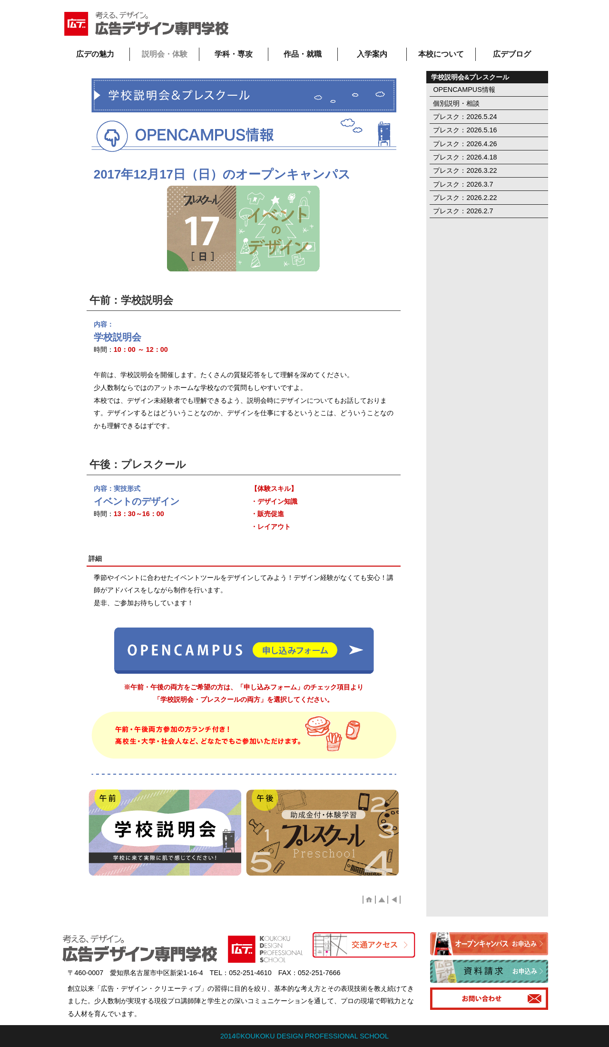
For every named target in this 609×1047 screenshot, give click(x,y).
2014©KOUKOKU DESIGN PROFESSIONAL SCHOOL (304, 1036)
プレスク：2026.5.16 (465, 130)
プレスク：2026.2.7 (463, 211)
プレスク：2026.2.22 (465, 197)
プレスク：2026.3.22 (465, 170)
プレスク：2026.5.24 (465, 116)
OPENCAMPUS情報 (464, 89)
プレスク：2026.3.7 (463, 184)
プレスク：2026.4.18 (465, 157)
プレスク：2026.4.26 (465, 144)
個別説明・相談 (456, 103)
